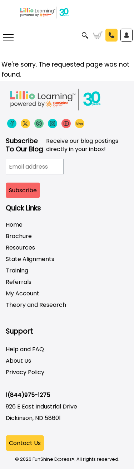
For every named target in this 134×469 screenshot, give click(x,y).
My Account (22, 293)
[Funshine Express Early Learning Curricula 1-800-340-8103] (67, 18)
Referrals (18, 282)
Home (14, 225)
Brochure (19, 236)
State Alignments (30, 259)
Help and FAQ (25, 349)
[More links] (8, 38)
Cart (98, 35)
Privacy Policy (25, 372)
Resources (20, 247)
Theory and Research (36, 305)
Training (17, 270)
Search (85, 35)
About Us (18, 361)
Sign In (126, 35)
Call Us (111, 35)
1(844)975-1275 (28, 395)
